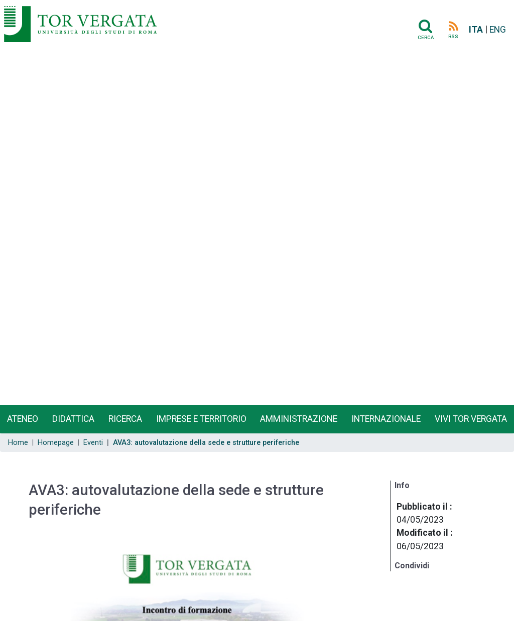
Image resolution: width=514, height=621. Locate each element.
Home (18, 442)
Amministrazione (298, 419)
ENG (497, 30)
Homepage (56, 442)
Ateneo (22, 419)
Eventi (93, 442)
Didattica (73, 419)
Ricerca (125, 419)
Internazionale (386, 419)
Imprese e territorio (201, 419)
